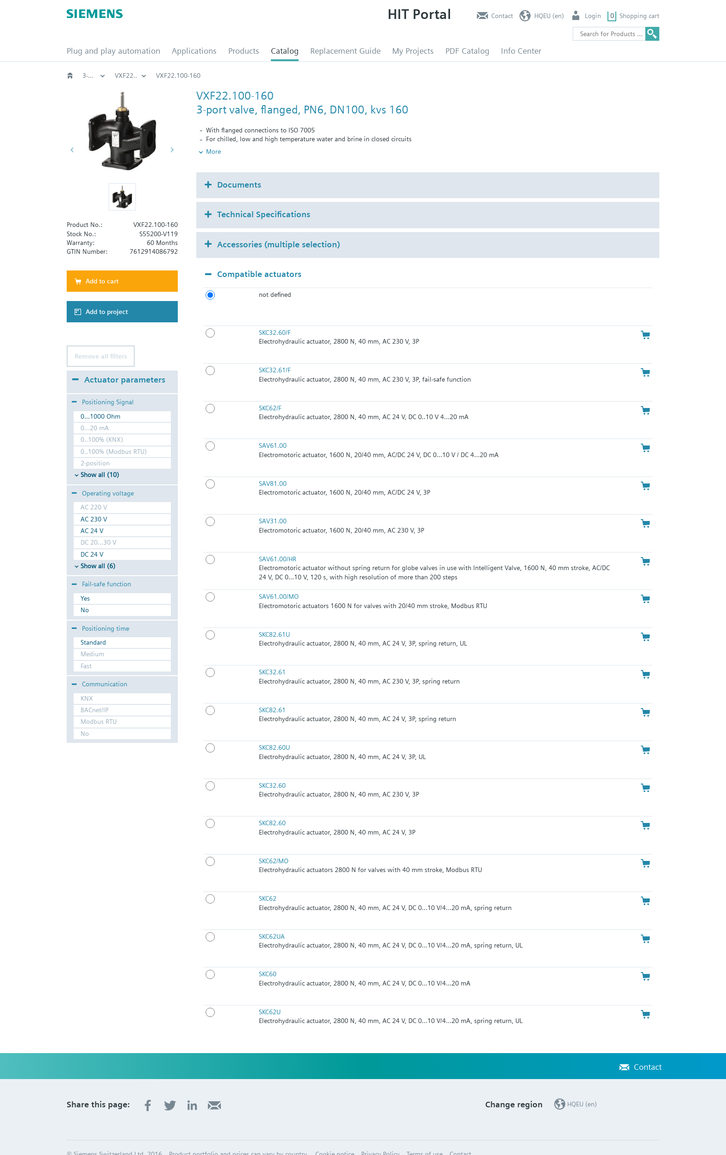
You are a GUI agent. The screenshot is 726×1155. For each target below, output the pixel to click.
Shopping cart (639, 15)
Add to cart (102, 281)
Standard (93, 642)
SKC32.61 (272, 656)
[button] (122, 197)
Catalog (285, 51)
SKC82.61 (272, 694)
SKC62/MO (273, 845)
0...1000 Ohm (100, 416)
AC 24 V (92, 530)
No (85, 610)
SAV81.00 (273, 467)
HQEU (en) (549, 15)
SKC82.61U (274, 618)
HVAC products (94, 75)
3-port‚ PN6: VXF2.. (469, 75)
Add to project (107, 311)
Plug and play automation (113, 51)
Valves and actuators (144, 75)
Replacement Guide (345, 51)
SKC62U (270, 996)
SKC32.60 (272, 769)
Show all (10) (100, 474)
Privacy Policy (380, 1138)
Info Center (521, 51)
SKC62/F (270, 392)
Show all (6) (98, 566)
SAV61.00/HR (277, 543)
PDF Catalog (467, 51)
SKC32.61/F (275, 354)
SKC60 (267, 958)
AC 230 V (94, 519)
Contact (502, 15)
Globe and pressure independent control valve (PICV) (268, 75)
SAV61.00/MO (279, 581)
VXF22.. (526, 75)
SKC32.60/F (275, 316)
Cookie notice (334, 1138)
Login (593, 15)
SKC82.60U (274, 732)
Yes (85, 598)
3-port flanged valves (393, 75)
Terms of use (425, 1138)
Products (243, 51)
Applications (194, 51)
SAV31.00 (273, 505)
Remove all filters (101, 356)
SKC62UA (272, 920)
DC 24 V (92, 554)
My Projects (413, 51)
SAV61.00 (273, 430)
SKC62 (267, 883)
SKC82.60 (272, 807)
